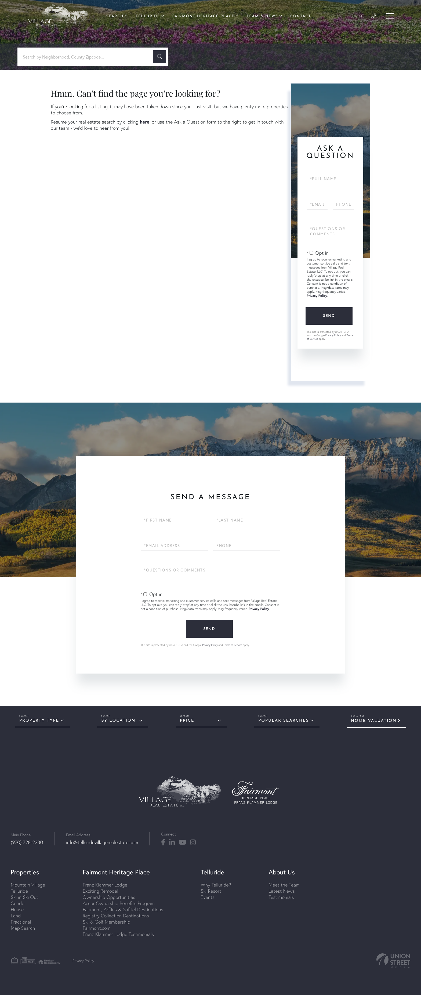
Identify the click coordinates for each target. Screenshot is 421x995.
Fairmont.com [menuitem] (97, 928)
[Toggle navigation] (390, 16)
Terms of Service (232, 645)
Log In (356, 16)
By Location (118, 721)
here (144, 121)
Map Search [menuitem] (23, 928)
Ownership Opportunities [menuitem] (109, 897)
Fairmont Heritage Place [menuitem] (203, 16)
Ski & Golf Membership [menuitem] (106, 922)
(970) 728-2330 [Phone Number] (27, 842)
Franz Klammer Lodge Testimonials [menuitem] (118, 934)
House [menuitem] (17, 909)
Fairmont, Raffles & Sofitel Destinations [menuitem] (123, 909)
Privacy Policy (317, 296)
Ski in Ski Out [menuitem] (24, 897)
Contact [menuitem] (300, 16)
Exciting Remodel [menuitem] (100, 891)
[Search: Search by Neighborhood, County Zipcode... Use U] (87, 57)
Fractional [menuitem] (21, 922)
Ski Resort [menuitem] (211, 891)
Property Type (39, 721)
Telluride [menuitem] (148, 16)
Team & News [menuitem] (262, 16)
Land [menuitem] (16, 916)
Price (187, 721)
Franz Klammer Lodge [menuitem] (105, 885)
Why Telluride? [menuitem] (216, 885)
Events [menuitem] (208, 897)
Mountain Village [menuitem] (28, 885)
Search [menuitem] (115, 16)
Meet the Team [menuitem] (284, 885)
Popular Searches (283, 721)
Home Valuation (374, 721)
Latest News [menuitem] (282, 891)
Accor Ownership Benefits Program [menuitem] (119, 903)
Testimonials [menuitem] (281, 897)
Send (329, 316)
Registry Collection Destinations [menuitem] (116, 916)
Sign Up (335, 16)
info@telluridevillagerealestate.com (102, 842)
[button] (159, 56)
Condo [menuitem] (17, 903)
